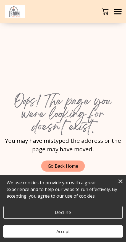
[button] (106, 11)
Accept (63, 231)
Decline (63, 212)
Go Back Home (63, 166)
